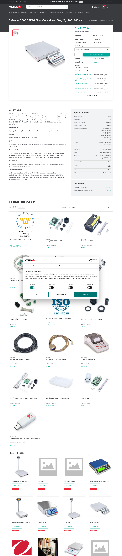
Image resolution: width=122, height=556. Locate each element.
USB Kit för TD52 (86, 398)
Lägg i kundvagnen (96, 54)
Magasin (88, 12)
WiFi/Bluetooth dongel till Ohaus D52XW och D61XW (25, 438)
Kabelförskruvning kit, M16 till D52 (91, 320)
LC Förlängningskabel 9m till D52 (20, 359)
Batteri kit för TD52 (87, 241)
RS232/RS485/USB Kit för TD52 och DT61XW (23, 398)
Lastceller (69, 12)
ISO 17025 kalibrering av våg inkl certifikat (58, 318)
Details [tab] (61, 266)
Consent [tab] (35, 266)
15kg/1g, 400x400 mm (81, 93)
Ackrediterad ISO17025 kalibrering (20, 239)
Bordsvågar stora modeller (106, 20)
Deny (36, 294)
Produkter (13, 12)
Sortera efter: (66, 207)
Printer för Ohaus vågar (88, 359)
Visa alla (21, 207)
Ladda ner (108, 187)
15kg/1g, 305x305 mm (81, 83)
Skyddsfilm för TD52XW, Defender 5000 (57, 398)
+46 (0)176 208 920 (21, 2)
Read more (17, 485)
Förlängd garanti (80, 46)
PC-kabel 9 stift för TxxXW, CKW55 (56, 359)
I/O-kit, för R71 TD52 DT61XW (18, 320)
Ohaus (95, 62)
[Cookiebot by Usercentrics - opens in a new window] (89, 260)
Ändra (80, 1)
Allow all (85, 294)
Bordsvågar (94, 20)
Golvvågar (48, 239)
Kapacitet (43, 12)
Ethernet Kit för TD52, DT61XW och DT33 (22, 280)
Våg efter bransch (28, 12)
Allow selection (61, 294)
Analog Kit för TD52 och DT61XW (55, 241)
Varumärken (79, 12)
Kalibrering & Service (56, 12)
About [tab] (86, 266)
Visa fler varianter (92, 95)
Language (109, 2)
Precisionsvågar (14, 318)
